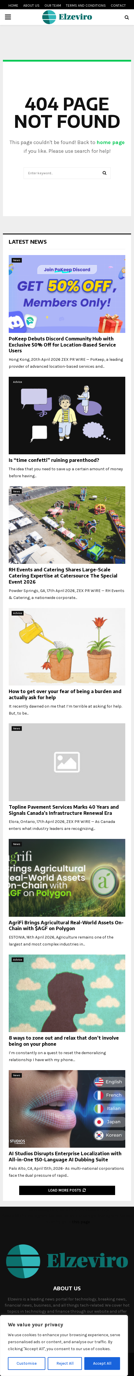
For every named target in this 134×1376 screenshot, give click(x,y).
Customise (27, 1363)
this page (81, 1221)
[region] (64, 1345)
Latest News (28, 241)
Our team (52, 5)
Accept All (102, 1363)
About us (31, 5)
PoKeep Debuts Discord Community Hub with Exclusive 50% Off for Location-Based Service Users (62, 345)
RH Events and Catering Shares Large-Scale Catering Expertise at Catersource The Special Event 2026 (63, 576)
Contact (118, 5)
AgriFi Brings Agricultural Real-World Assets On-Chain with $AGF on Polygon (66, 926)
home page (111, 142)
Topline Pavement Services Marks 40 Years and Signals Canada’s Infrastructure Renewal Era (64, 810)
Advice (17, 382)
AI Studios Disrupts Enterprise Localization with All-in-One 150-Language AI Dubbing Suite (65, 1156)
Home (13, 5)
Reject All (65, 1363)
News (16, 260)
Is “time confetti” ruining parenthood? (54, 460)
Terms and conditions (86, 5)
